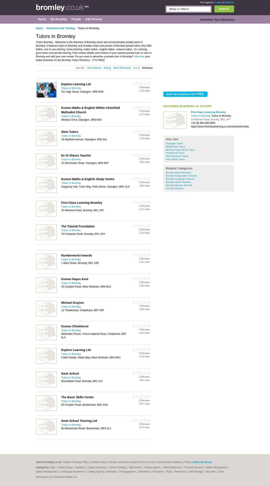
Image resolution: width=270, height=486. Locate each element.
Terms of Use (147, 462)
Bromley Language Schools (180, 179)
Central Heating (118, 467)
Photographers (127, 471)
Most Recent (94, 67)
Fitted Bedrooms (172, 467)
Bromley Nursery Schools (179, 185)
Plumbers (158, 471)
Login (218, 2)
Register (229, 2)
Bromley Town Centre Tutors (180, 149)
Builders (80, 467)
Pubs (169, 471)
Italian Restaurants (47, 471)
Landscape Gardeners (72, 471)
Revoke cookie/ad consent (123, 462)
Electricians (136, 467)
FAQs (188, 462)
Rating (107, 67)
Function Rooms (194, 467)
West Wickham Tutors (177, 156)
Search (224, 9)
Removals (181, 471)
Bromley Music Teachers (178, 182)
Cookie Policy (98, 462)
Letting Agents (96, 471)
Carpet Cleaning (97, 467)
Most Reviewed (122, 67)
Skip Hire (210, 471)
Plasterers (145, 471)
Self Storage (196, 471)
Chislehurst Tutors (175, 153)
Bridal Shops (65, 467)
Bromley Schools (174, 188)
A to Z (136, 67)
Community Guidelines (170, 462)
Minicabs (111, 471)
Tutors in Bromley (201, 115)
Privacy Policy (81, 462)
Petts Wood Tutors (175, 159)
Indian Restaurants (217, 467)
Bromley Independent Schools (181, 175)
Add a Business (202, 462)
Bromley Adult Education (178, 172)
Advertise (139, 56)
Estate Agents (153, 467)
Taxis (221, 471)
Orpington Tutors (174, 143)
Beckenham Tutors (175, 146)
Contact (66, 462)
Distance (147, 67)
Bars (53, 467)
